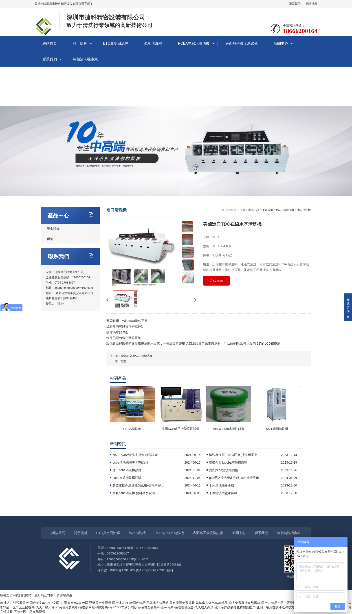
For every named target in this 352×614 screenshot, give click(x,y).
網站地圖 (311, 3)
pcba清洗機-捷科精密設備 (130, 462)
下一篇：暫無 (118, 361)
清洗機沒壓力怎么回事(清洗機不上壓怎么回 (236, 455)
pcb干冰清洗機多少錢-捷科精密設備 (234, 478)
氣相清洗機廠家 (85, 59)
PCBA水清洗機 (285, 209)
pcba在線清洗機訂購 (126, 478)
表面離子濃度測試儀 (241, 43)
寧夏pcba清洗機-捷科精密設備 (133, 493)
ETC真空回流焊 (115, 43)
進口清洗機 (304, 209)
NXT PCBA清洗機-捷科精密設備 (134, 455)
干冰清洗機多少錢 (221, 485)
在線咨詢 (216, 281)
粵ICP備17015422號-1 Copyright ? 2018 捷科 (141, 570)
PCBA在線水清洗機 (193, 43)
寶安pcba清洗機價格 (223, 470)
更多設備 (53, 229)
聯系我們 (295, 3)
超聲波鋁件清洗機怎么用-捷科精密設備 (139, 485)
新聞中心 (281, 43)
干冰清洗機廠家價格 (223, 493)
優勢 (50, 239)
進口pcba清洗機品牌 (126, 470)
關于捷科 (80, 43)
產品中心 (253, 209)
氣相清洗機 (153, 43)
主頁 (242, 209)
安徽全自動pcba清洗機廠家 (228, 462)
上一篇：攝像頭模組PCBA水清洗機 (131, 355)
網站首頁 (49, 43)
